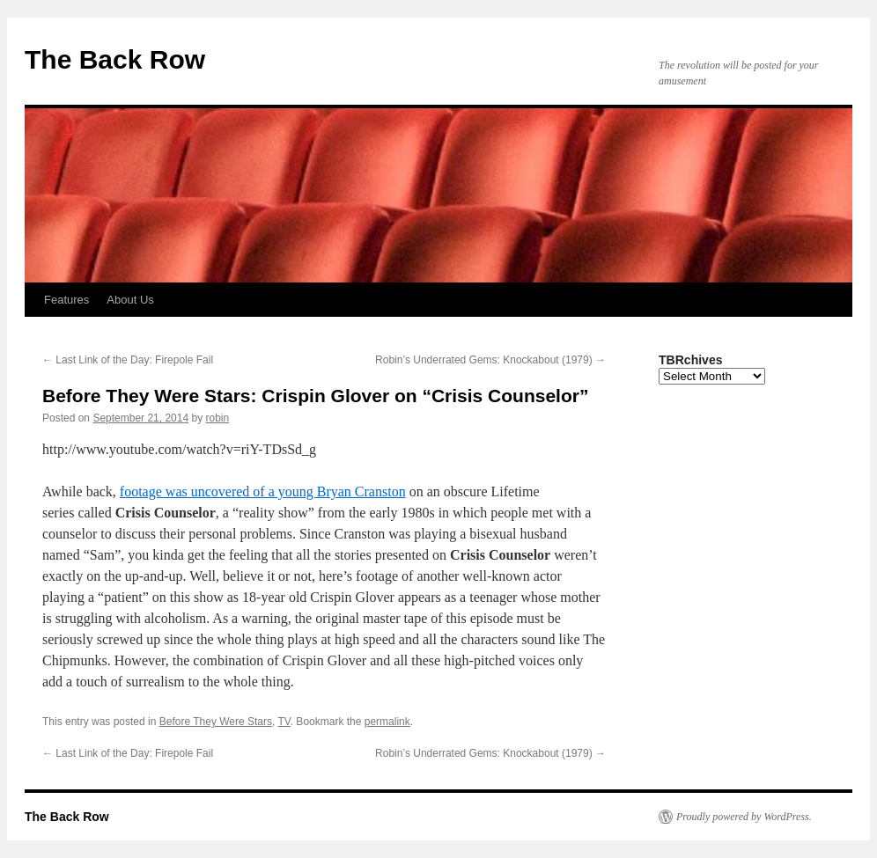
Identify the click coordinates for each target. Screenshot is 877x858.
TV (283, 721)
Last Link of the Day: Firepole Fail (127, 360)
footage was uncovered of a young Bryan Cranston (263, 491)
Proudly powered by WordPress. (744, 816)
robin (218, 418)
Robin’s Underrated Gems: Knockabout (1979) (490, 360)
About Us (130, 299)
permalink (387, 721)
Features (66, 299)
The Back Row (115, 59)
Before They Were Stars (215, 721)
